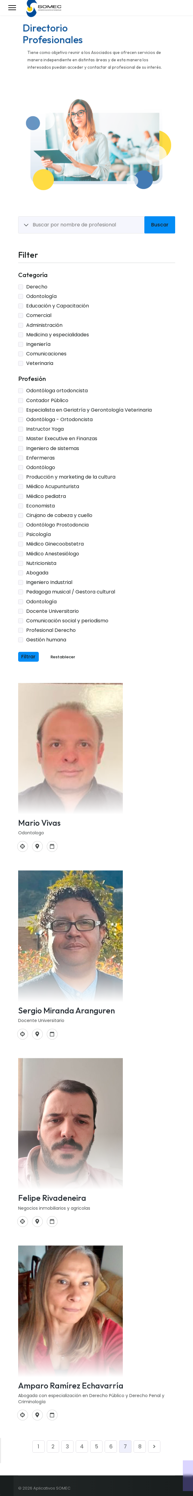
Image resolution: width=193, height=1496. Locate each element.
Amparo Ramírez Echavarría (70, 1385)
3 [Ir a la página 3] (67, 1446)
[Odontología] (22, 846)
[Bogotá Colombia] (37, 1221)
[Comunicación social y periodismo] (22, 1221)
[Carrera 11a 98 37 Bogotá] (37, 846)
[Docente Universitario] (22, 1034)
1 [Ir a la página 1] (38, 1446)
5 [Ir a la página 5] (96, 1446)
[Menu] (12, 7)
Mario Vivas (39, 823)
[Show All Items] (26, 225)
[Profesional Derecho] (22, 1415)
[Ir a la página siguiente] (154, 1446)
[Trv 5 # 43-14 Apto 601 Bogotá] (37, 1034)
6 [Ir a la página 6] (111, 1446)
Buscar (159, 224)
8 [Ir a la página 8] (140, 1446)
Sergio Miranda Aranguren (66, 1010)
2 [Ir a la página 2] (52, 1446)
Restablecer (62, 657)
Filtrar (28, 656)
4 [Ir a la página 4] (82, 1446)
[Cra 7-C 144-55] (37, 1415)
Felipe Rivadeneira (52, 1198)
